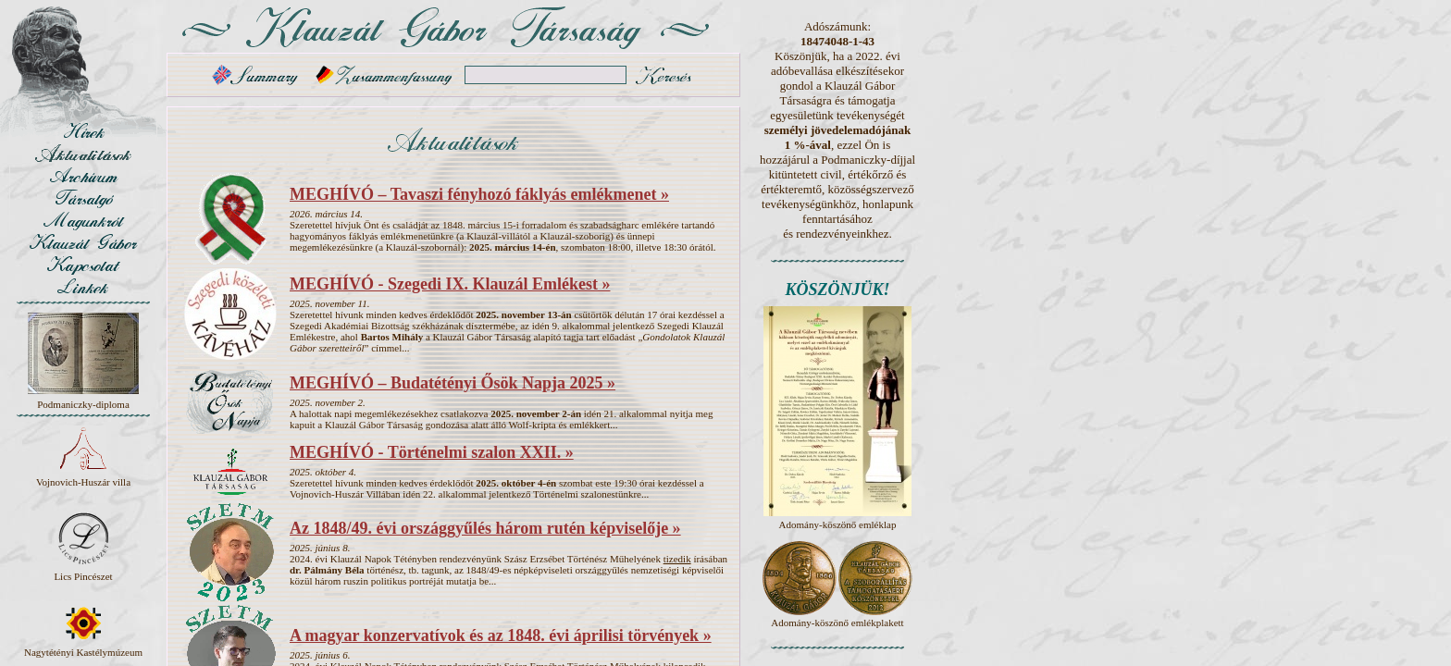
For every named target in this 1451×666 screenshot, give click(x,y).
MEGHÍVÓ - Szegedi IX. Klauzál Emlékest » (450, 284)
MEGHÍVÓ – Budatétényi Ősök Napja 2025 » (452, 383)
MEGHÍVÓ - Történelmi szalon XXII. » (432, 452)
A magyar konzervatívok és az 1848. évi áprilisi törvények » (501, 635)
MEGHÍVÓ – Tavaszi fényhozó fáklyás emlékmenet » (479, 194)
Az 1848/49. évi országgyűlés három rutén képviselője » (485, 528)
